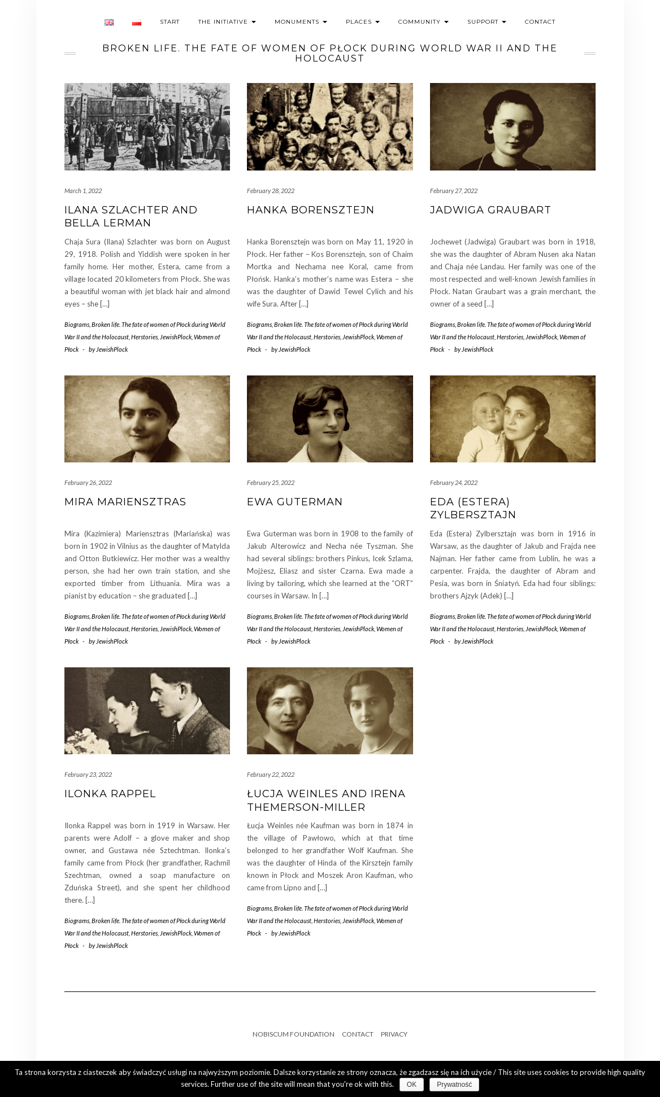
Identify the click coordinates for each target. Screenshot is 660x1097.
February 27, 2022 (453, 190)
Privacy (394, 1034)
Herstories (144, 336)
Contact (540, 21)
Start (170, 21)
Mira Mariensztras (125, 502)
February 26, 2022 (88, 482)
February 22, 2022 (270, 774)
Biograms (76, 324)
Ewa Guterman (295, 502)
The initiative (227, 21)
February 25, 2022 (270, 482)
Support (486, 21)
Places (363, 21)
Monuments (301, 21)
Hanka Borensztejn (311, 210)
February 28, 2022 (270, 190)
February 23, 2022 (88, 774)
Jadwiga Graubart (491, 210)
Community (423, 21)
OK (411, 1085)
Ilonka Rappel (110, 794)
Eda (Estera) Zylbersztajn (473, 508)
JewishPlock (176, 336)
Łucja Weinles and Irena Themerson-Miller (326, 800)
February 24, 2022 (453, 482)
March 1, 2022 (83, 190)
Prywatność (454, 1085)
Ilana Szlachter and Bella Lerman (131, 216)
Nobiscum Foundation (294, 1034)
